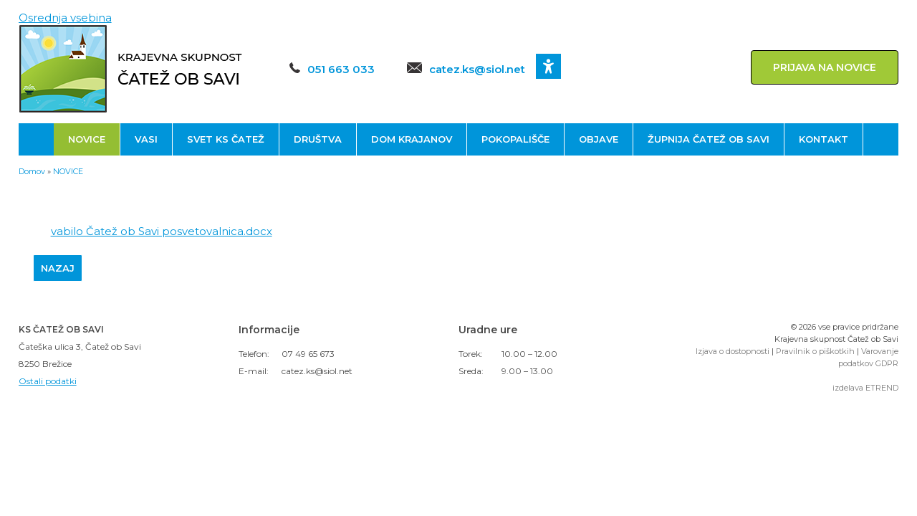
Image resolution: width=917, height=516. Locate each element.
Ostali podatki (48, 381)
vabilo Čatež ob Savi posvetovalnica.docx (161, 231)
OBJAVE (598, 139)
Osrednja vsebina (65, 17)
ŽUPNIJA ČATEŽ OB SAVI (708, 139)
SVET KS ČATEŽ (225, 139)
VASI (146, 139)
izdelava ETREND (865, 388)
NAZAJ (58, 268)
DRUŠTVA (318, 139)
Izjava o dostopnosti (732, 351)
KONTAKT (823, 139)
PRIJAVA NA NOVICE (824, 67)
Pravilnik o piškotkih (815, 351)
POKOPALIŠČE (515, 139)
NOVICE (86, 139)
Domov (32, 171)
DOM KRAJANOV (411, 139)
